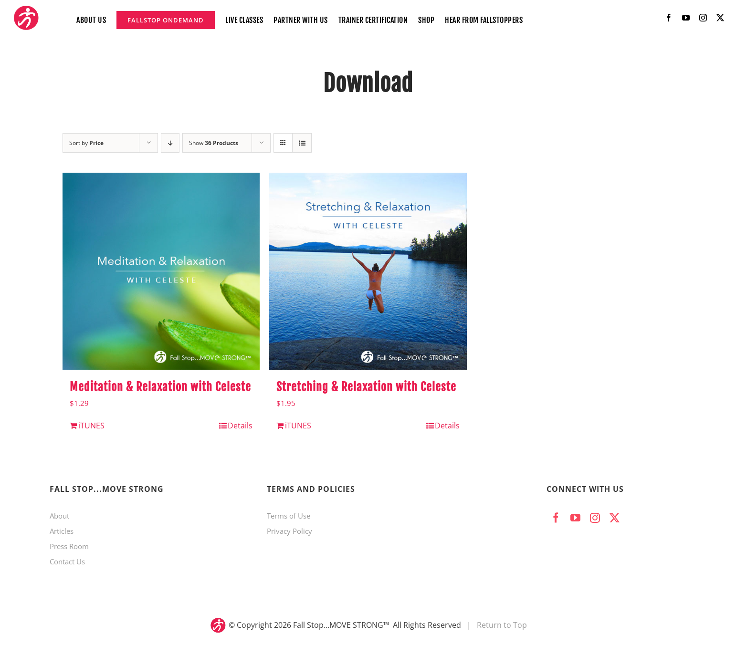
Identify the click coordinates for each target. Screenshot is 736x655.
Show (213, 143)
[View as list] (302, 143)
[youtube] (686, 17)
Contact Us (67, 561)
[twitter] (720, 17)
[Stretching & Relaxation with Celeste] (367, 271)
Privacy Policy (289, 531)
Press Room (69, 546)
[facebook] (669, 17)
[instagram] (703, 17)
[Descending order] (170, 143)
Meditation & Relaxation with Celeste (160, 387)
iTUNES (91, 425)
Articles (62, 531)
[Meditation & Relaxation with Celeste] (161, 271)
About (59, 515)
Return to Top (502, 625)
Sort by (86, 143)
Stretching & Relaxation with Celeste (366, 387)
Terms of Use (288, 515)
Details (240, 425)
